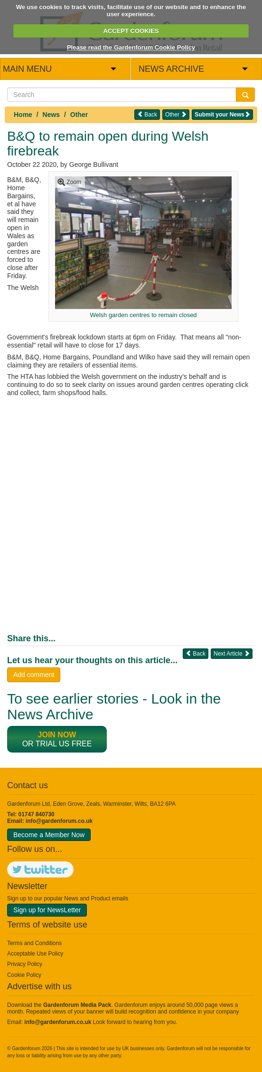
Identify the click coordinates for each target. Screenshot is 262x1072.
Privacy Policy (24, 964)
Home (23, 114)
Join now (57, 735)
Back (147, 114)
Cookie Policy (24, 975)
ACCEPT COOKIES (131, 30)
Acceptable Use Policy (35, 953)
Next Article (232, 653)
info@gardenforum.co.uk (59, 821)
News (51, 114)
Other (79, 114)
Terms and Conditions (34, 943)
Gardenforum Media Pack (77, 1005)
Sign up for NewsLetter (47, 910)
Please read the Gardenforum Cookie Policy (131, 47)
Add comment (33, 674)
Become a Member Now (48, 835)
